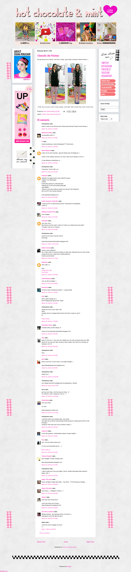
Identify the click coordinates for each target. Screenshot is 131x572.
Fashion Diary (46, 114)
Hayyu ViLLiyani (47, 479)
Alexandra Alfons (47, 325)
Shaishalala (45, 400)
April (43, 359)
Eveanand (45, 287)
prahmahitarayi (46, 278)
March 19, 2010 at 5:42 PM (50, 475)
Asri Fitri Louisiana (48, 511)
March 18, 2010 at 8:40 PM (50, 346)
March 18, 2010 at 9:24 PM (50, 355)
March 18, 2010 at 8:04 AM (49, 217)
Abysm (44, 497)
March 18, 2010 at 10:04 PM (50, 377)
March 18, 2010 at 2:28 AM (49, 172)
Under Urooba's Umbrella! (50, 201)
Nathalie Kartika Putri (48, 212)
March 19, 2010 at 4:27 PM (50, 465)
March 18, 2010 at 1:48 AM (49, 163)
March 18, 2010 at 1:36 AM (49, 146)
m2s (43, 296)
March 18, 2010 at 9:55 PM (50, 368)
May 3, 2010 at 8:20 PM (49, 529)
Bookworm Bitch (47, 132)
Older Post (90, 542)
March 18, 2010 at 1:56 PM (50, 274)
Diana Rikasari (46, 150)
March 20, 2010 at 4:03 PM (50, 508)
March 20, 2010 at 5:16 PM (50, 518)
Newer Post (41, 542)
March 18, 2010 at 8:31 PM (50, 334)
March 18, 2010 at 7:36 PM (50, 321)
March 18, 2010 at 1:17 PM (50, 258)
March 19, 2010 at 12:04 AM (50, 396)
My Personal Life (55, 114)
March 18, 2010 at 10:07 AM (50, 244)
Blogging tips (4, 571)
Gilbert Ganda (46, 248)
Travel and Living (47, 270)
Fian (43, 440)
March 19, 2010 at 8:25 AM (49, 452)
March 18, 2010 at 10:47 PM (50, 385)
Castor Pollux (46, 319)
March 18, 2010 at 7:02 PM (50, 292)
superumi (45, 431)
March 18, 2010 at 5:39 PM (50, 283)
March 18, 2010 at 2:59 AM (49, 197)
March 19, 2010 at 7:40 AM (49, 436)
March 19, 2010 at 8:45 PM (50, 493)
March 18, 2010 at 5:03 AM (49, 208)
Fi (42, 141)
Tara (43, 337)
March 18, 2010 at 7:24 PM (50, 303)
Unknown (45, 175)
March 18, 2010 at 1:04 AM (49, 129)
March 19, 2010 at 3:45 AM (49, 427)
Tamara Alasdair (47, 456)
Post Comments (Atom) (69, 547)
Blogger (69, 566)
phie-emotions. (46, 450)
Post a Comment (45, 533)
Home (66, 542)
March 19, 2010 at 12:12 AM (50, 412)
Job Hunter (45, 272)
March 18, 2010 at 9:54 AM (49, 229)
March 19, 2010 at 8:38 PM (50, 484)
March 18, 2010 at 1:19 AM (49, 138)
